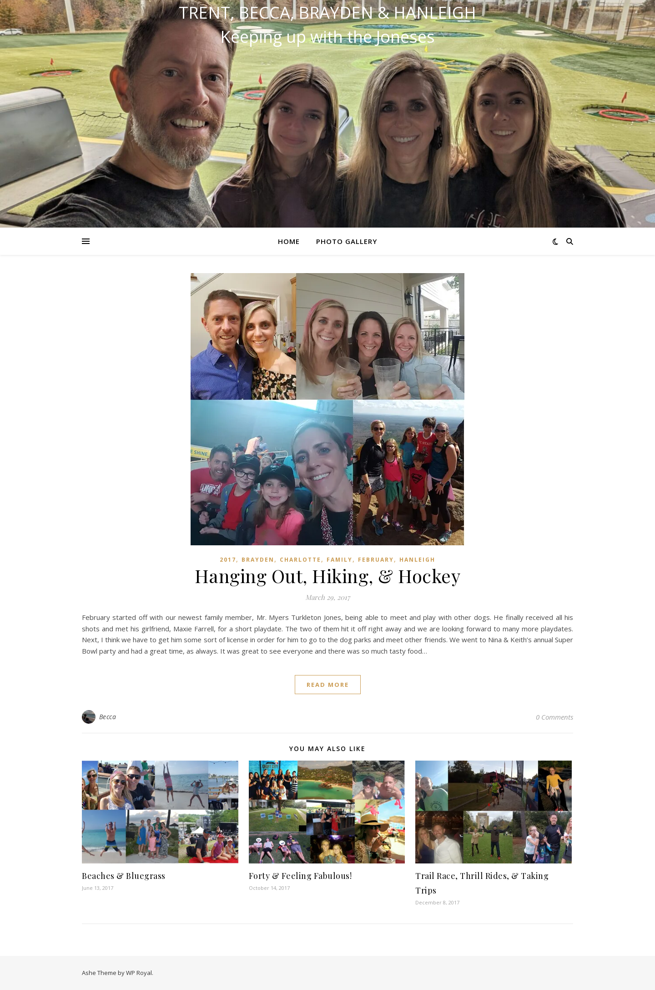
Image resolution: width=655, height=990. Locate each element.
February (376, 560)
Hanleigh (417, 560)
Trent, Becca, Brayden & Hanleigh (327, 13)
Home (289, 241)
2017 (228, 560)
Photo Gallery (346, 241)
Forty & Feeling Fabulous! (300, 875)
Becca (107, 716)
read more (328, 684)
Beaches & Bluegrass (124, 875)
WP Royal (139, 973)
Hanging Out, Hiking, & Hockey (328, 576)
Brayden (258, 560)
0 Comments (554, 716)
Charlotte (300, 560)
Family (340, 560)
